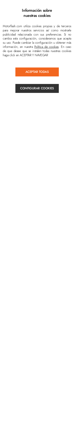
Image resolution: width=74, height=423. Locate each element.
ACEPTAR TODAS (37, 71)
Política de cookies (46, 46)
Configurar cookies (37, 88)
